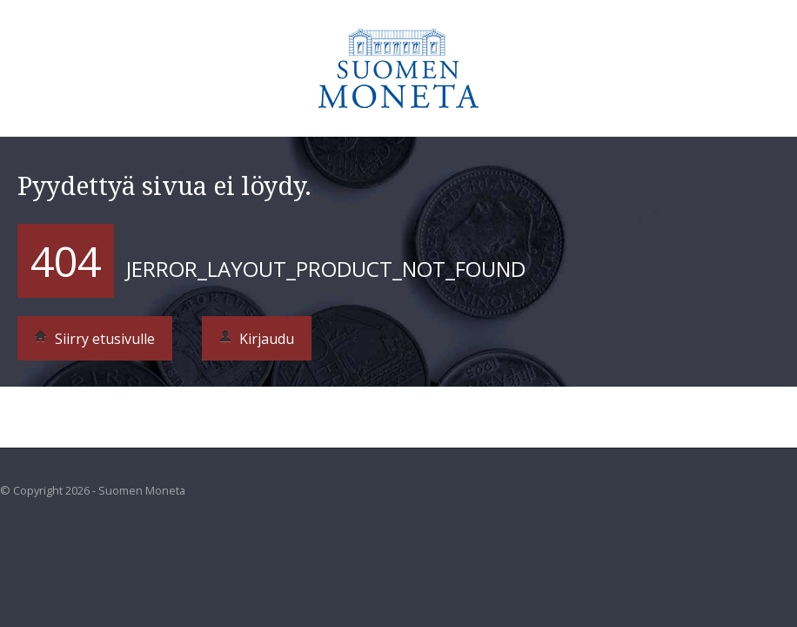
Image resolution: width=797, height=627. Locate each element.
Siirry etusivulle (95, 338)
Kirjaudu (256, 338)
